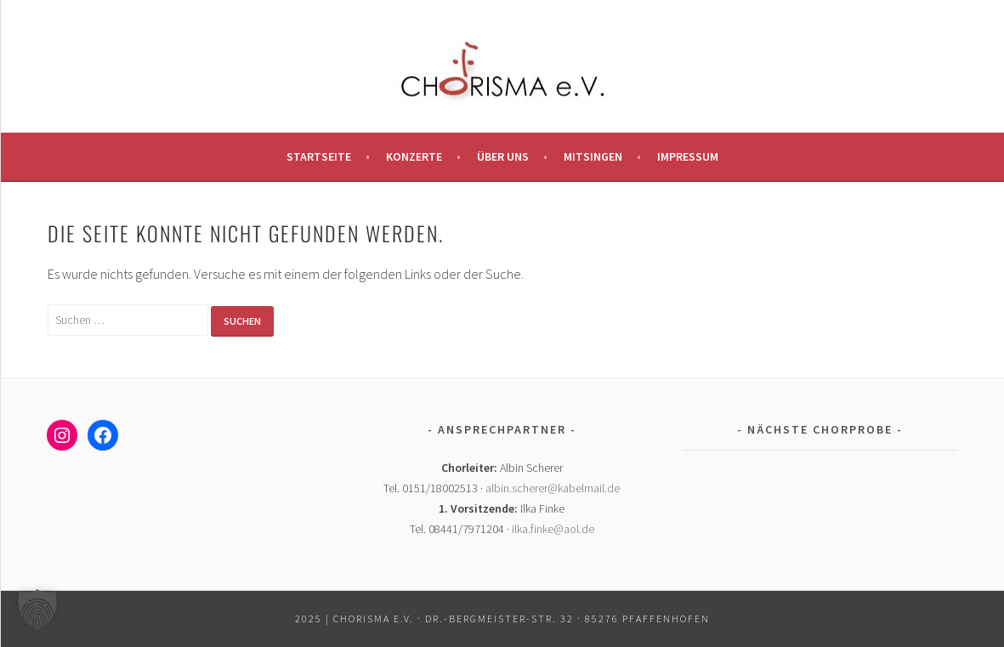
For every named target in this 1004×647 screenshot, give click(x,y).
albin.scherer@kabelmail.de (552, 488)
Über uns (503, 156)
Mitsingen (593, 156)
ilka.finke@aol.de (553, 528)
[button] (37, 609)
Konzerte (414, 156)
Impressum (687, 156)
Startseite (318, 156)
